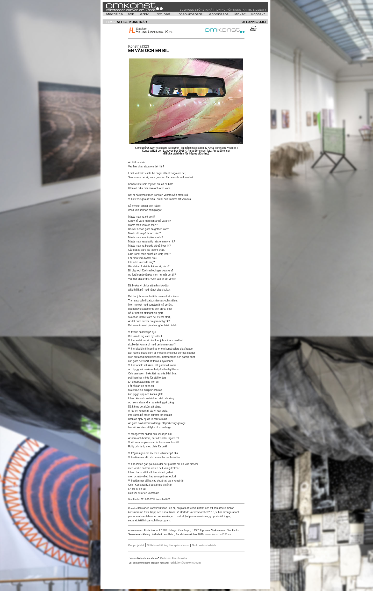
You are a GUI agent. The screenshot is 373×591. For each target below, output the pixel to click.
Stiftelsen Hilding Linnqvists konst (168, 545)
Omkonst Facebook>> (173, 558)
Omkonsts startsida (204, 545)
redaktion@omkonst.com (185, 562)
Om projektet (136, 545)
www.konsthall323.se (218, 534)
